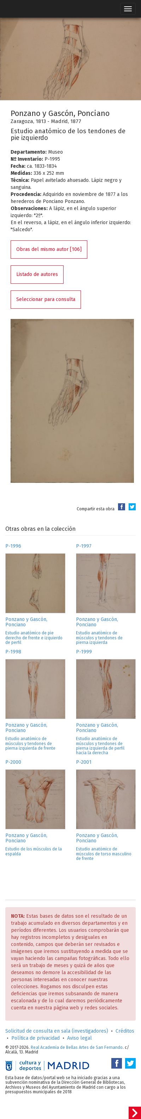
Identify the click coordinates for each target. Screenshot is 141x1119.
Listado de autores (37, 274)
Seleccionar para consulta (45, 299)
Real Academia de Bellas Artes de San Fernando (77, 1047)
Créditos (125, 1031)
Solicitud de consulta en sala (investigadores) (56, 1031)
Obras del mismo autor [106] (49, 249)
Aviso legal (79, 1038)
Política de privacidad (35, 1038)
